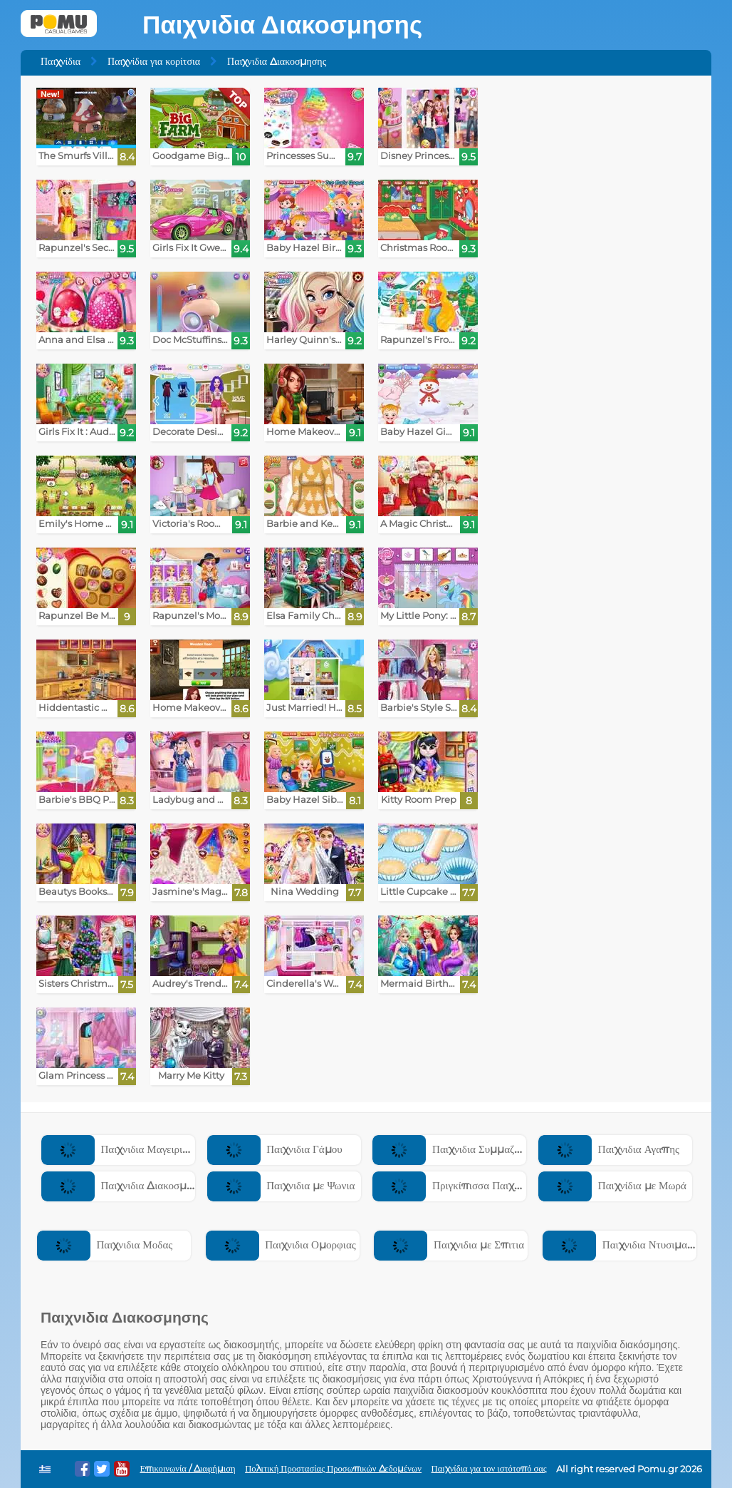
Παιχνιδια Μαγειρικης (119, 1149)
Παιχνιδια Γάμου (275, 1149)
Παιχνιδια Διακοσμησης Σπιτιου (143, 1185)
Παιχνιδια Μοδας (104, 1244)
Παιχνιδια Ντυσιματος (622, 1244)
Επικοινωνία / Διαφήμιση (187, 1468)
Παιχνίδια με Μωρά (612, 1185)
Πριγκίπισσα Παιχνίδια (453, 1185)
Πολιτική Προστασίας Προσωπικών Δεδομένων (333, 1468)
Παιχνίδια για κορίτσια (154, 61)
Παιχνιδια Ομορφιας (281, 1244)
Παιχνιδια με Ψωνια (281, 1185)
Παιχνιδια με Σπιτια (449, 1244)
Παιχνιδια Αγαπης (608, 1149)
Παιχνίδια (60, 61)
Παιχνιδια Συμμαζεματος (458, 1149)
